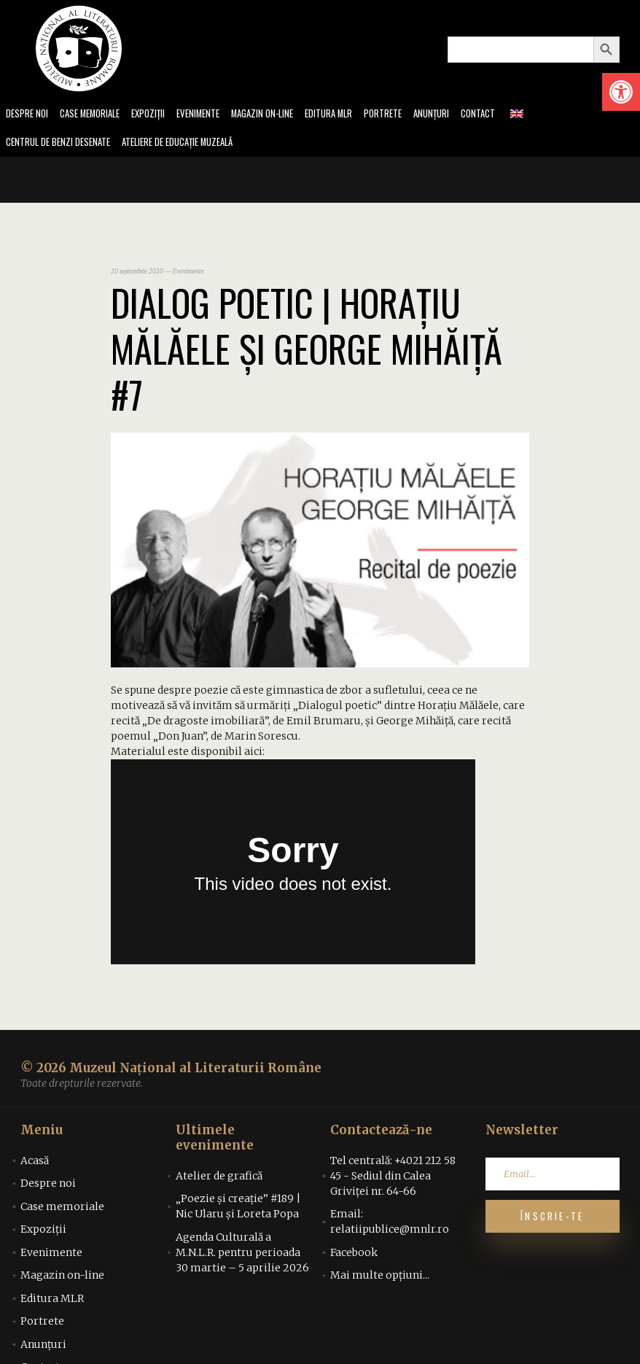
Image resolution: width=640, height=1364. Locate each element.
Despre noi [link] (28, 114)
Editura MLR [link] (353, 114)
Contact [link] (511, 114)
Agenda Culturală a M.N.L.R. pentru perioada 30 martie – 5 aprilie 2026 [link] (242, 1254)
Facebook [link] (354, 1254)
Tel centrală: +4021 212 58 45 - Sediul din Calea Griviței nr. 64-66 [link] (393, 1178)
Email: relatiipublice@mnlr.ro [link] (389, 1224)
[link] (621, 92)
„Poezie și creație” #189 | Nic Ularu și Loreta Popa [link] (238, 1209)
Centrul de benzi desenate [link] (63, 144)
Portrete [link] (411, 114)
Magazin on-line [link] (282, 114)
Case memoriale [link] (96, 114)
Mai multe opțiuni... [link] (379, 1277)
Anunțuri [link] (461, 114)
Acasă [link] (34, 1162)
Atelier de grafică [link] (219, 1178)
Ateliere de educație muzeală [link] (194, 144)
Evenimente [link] (213, 114)
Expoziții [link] (159, 114)
